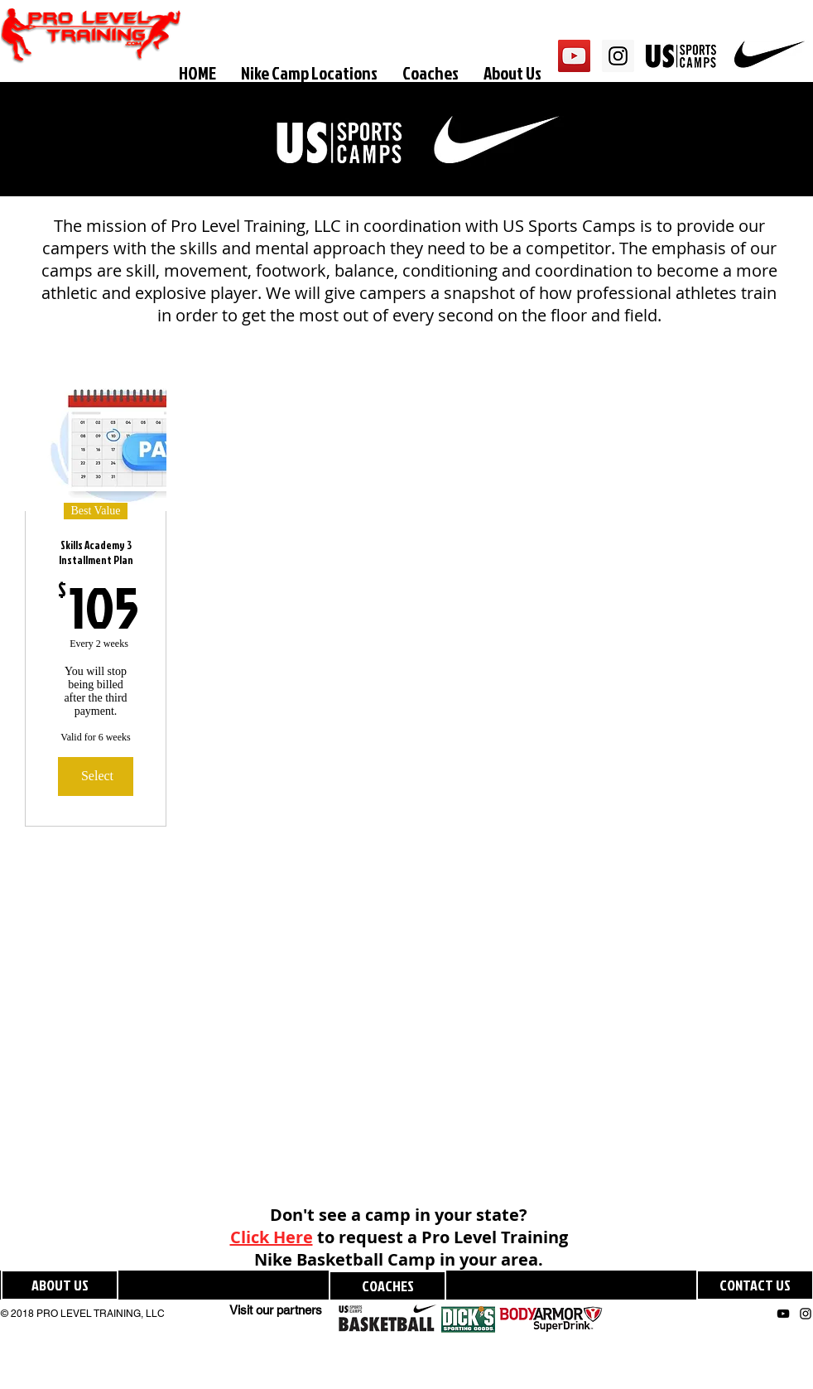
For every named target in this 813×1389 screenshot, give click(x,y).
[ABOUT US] (59, 1285)
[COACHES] (387, 1286)
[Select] (95, 776)
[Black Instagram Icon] (805, 1313)
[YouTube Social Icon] (574, 56)
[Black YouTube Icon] (783, 1313)
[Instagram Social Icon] (618, 56)
